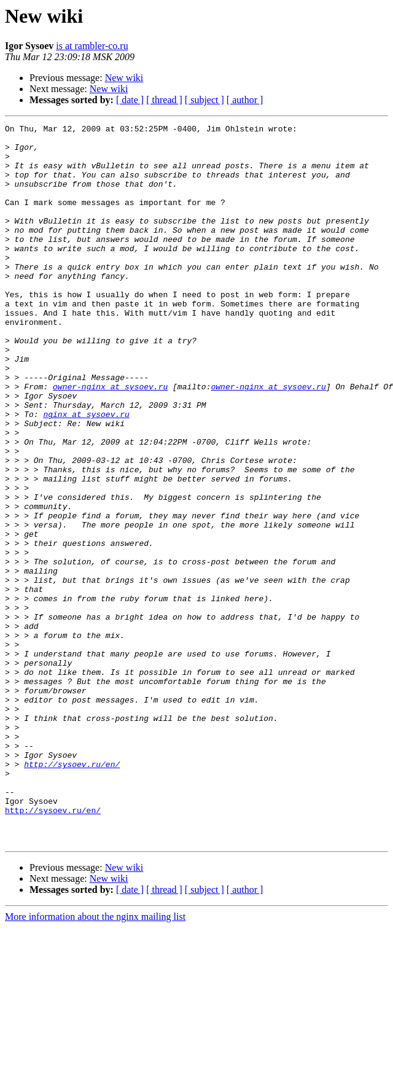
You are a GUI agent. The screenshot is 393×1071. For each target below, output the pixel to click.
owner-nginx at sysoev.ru (110, 439)
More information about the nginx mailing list (95, 1060)
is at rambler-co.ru (92, 46)
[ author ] (245, 100)
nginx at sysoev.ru (86, 472)
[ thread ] (164, 100)
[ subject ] (204, 100)
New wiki (124, 77)
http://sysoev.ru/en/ (72, 892)
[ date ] (130, 100)
